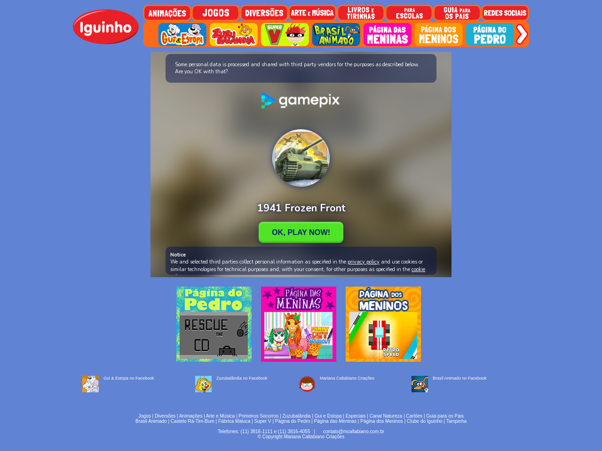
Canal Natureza (386, 416)
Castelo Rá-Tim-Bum (192, 421)
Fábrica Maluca (234, 421)
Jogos (144, 416)
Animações (190, 416)
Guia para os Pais (445, 416)
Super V (262, 421)
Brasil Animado (151, 421)
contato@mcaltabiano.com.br (353, 431)
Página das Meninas (335, 421)
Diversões (165, 416)
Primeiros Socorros (258, 416)
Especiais (356, 416)
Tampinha (456, 421)
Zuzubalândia (297, 416)
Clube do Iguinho (425, 421)
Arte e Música (220, 416)
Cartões (414, 416)
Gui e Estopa (328, 416)
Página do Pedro (292, 421)
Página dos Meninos (381, 421)
